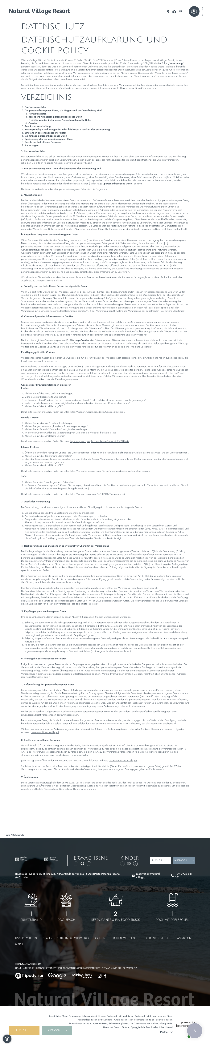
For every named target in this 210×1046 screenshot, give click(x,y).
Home (8, 834)
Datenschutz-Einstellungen (66, 968)
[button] (7, 1039)
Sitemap (106, 968)
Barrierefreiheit (92, 968)
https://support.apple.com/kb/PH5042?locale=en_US (97, 494)
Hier (144, 376)
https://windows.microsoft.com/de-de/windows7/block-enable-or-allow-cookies (110, 471)
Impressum (29, 968)
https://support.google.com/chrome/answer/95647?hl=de (99, 441)
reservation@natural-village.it (78, 163)
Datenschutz (42, 968)
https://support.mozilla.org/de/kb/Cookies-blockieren (97, 412)
